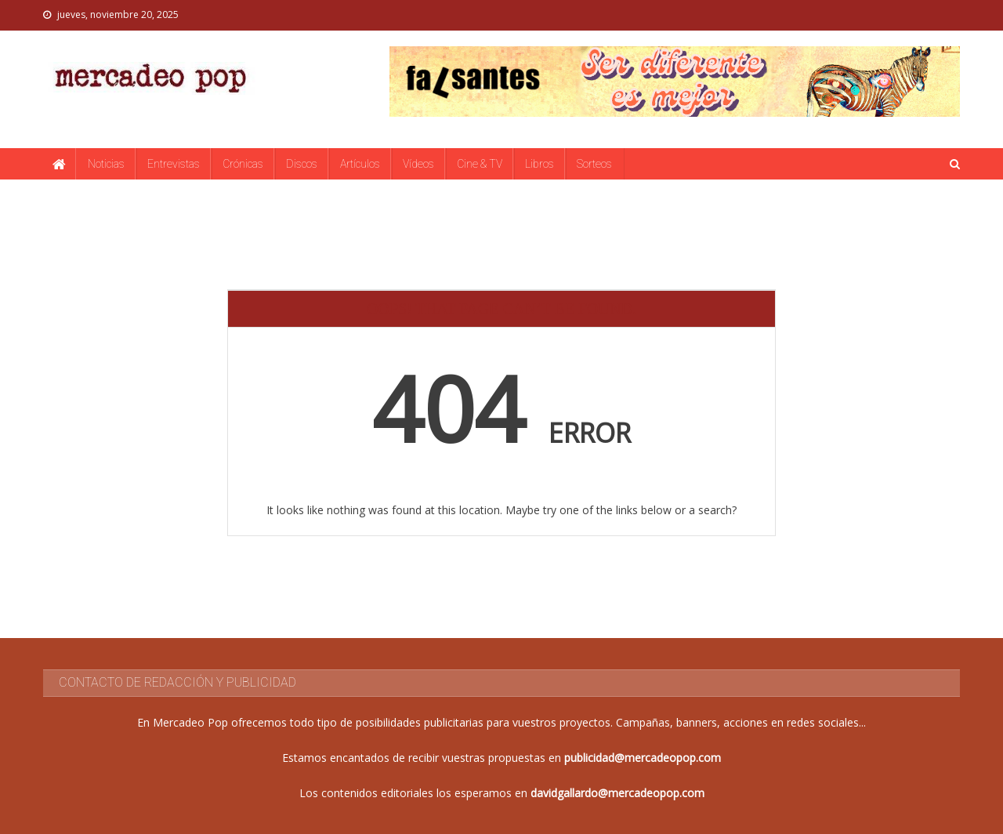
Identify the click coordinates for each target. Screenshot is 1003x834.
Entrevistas (173, 164)
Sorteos (594, 164)
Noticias (106, 164)
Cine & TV (479, 164)
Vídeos (418, 164)
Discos (301, 164)
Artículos (360, 164)
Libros (539, 164)
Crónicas (243, 164)
